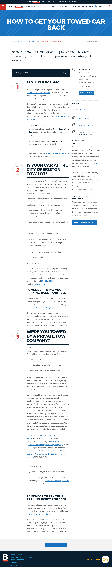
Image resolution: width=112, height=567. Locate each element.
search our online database (38, 93)
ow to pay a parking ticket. (44, 308)
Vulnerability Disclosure (21, 557)
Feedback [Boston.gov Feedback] (89, 6)
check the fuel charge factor (57, 481)
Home (14, 41)
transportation (34, 41)
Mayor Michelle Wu (32, 6)
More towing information (85, 222)
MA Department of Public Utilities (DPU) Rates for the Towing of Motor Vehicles (47, 454)
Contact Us (16, 565)
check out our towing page (57, 153)
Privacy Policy (17, 555)
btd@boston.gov (39, 284)
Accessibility (16, 562)
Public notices (78, 6)
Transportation (79, 109)
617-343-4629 (58, 96)
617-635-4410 (92, 163)
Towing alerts (86, 93)
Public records (17, 560)
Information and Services (61, 6)
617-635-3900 (47, 281)
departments (22, 41)
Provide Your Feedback (56, 545)
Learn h (30, 308)
